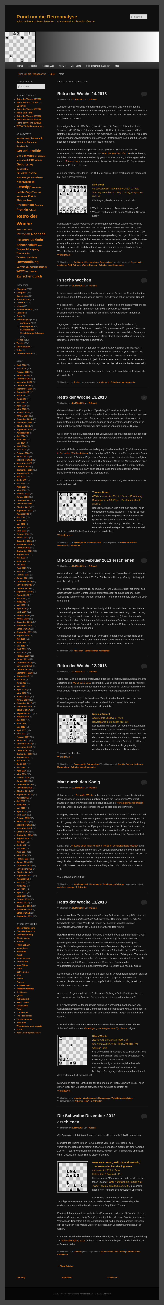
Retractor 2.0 (22, 999)
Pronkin (121, 764)
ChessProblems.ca (25, 931)
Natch (19, 968)
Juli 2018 (20, 679)
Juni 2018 (21, 683)
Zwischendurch (24, 353)
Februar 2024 (22, 453)
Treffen (77, 382)
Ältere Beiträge (65, 1266)
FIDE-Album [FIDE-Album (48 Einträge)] (35, 160)
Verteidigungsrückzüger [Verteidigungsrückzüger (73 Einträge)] (31, 267)
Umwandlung (63, 767)
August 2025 (22, 392)
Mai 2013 (20, 889)
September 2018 (24, 673)
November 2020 (24, 585)
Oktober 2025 (23, 385)
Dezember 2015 (24, 784)
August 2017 (22, 716)
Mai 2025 (20, 402)
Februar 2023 (22, 493)
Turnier (20, 343)
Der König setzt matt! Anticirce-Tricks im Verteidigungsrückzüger (104, 845)
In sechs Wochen (74, 280)
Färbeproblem (27, 330)
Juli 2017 (20, 720)
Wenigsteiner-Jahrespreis (29, 1026)
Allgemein (78, 651)
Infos (117, 66)
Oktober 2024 (23, 426)
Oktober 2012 (23, 913)
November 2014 (24, 828)
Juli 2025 (20, 395)
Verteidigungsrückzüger (113, 884)
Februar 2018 (22, 696)
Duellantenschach (128, 542)
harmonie (21, 951)
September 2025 (24, 389)
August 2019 (22, 635)
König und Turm (24, 113)
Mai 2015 (20, 808)
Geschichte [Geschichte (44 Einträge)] (22, 169)
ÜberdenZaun (23, 346)
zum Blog (20, 1278)
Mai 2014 (20, 848)
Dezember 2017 (24, 703)
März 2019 (21, 652)
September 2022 (24, 510)
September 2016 (24, 754)
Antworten (75, 545)
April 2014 (21, 852)
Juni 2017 (21, 723)
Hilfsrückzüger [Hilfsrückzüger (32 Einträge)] (23, 178)
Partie (19, 316)
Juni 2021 (21, 561)
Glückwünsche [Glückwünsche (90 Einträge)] (26, 173)
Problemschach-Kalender (98, 66)
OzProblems (22, 972)
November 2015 (24, 788)
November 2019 (24, 625)
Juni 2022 (21, 520)
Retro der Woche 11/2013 (115, 153)
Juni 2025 (21, 399)
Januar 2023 (22, 497)
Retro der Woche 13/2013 (82, 397)
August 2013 (22, 879)
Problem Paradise (25, 989)
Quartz (19, 995)
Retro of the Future (134, 764)
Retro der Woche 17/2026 (28, 99)
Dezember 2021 (24, 541)
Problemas (21, 992)
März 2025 (21, 409)
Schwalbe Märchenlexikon (74, 453)
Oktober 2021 (23, 547)
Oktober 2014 (23, 832)
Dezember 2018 (24, 662)
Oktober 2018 (23, 669)
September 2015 (24, 794)
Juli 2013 (20, 882)
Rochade (93, 265)
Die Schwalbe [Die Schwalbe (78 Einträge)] (25, 155)
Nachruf (20, 313)
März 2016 (21, 774)
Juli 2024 (20, 436)
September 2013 (24, 875)
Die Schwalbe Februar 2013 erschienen (95, 560)
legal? (87, 1101)
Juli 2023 (20, 476)
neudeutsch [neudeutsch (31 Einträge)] (21, 196)
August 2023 (22, 473)
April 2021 (21, 568)
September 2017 (24, 713)
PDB (18, 975)
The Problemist (24, 1016)
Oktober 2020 (23, 588)
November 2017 (24, 706)
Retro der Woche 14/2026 (28, 119)
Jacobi (19, 955)
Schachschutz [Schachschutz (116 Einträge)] (26, 245)
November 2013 (24, 869)
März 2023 (21, 490)
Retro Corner (22, 1002)
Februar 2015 (22, 818)
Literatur (78, 1098)
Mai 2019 (20, 646)
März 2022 (21, 531)
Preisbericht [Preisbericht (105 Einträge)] (25, 204)
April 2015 (21, 811)
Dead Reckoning (24, 934)
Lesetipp (70, 887)
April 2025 (21, 406)
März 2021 (21, 571)
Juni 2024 (21, 439)
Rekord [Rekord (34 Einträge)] (32, 210)
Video (19, 350)
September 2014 (24, 835)
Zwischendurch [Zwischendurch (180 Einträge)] (29, 276)
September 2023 (24, 470)
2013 (52, 73)
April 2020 (21, 608)
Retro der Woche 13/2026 (28, 123)
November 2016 (24, 747)
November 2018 (24, 666)
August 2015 (22, 798)
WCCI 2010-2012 (82, 682)
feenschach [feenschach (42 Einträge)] (22, 160)
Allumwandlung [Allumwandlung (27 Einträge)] (23, 138)
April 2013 (21, 892)
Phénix (19, 978)
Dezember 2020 (24, 581)
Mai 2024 (20, 443)
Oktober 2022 (23, 507)
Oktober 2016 (23, 750)
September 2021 (24, 551)
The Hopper (22, 1012)
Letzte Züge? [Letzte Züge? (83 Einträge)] (25, 192)
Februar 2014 (22, 859)
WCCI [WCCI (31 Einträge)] (28, 271)
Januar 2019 (22, 659)
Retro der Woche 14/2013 (82, 93)
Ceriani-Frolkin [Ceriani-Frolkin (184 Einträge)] (28, 151)
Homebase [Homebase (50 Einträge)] (37, 177)
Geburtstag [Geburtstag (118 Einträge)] (24, 164)
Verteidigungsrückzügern (130, 802)
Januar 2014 (22, 862)
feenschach (74, 161)
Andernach (104, 382)
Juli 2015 (20, 801)
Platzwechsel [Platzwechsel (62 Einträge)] (24, 200)
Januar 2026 (22, 375)
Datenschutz (112, 1278)
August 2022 (22, 514)
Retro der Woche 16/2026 (28, 109)
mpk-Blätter (22, 965)
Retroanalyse (48, 66)
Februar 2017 (22, 737)
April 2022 (21, 527)
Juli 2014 (20, 842)
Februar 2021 (22, 575)
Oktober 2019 (23, 629)
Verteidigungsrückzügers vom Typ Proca (105, 1028)
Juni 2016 (21, 764)
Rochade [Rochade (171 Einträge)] (38, 234)
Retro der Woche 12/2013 (82, 665)
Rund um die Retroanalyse (46, 16)
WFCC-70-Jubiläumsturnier (29, 126)
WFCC (19, 1029)
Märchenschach (91, 262)
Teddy (19, 1009)
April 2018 (21, 689)
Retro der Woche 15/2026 (28, 116)
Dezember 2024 (24, 419)
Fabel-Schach (23, 945)
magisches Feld (64, 265)
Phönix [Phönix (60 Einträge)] (32, 196)
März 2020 (21, 612)
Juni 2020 (21, 602)
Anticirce (61, 887)
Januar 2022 (22, 537)
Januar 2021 (22, 578)
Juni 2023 (21, 480)
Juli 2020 (20, 598)
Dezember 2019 (24, 622)
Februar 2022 (22, 534)
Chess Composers (25, 928)
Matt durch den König (78, 781)
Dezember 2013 (24, 865)
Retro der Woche (80, 265)
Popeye (20, 982)
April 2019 (21, 649)
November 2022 (24, 503)
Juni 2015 (21, 804)
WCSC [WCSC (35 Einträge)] (34, 271)
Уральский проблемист (28, 1033)
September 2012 (24, 916)
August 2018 (22, 676)
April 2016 (21, 771)
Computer (21, 292)
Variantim (21, 1022)
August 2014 (22, 838)
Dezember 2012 (24, 906)
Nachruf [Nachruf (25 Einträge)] (37, 192)
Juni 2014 (21, 845)
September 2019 (24, 632)
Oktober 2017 (23, 710)
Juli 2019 (20, 639)
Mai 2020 (20, 605)
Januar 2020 (22, 619)
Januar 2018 (22, 700)
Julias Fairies (23, 958)
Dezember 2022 (24, 500)
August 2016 (22, 757)
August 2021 (22, 554)
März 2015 (21, 815)
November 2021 (24, 544)
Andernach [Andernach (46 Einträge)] (37, 138)
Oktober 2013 (23, 872)
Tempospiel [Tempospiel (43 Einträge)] (22, 249)
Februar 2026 (22, 372)
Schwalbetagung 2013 (73, 1240)
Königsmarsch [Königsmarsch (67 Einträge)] (25, 181)
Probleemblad (23, 985)
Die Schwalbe (106, 1252)
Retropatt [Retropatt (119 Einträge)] (23, 234)
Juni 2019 (21, 642)
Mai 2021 (20, 564)
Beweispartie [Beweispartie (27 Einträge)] (22, 146)
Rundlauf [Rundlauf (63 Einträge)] (22, 240)
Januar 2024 (22, 456)
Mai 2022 (20, 524)
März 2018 (21, 693)
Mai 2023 (20, 483)
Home (20, 66)
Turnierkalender (24, 1019)
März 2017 (21, 733)
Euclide (20, 941)
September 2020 (24, 591)
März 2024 (21, 449)
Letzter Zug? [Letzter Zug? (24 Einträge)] (37, 187)
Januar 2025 (22, 416)
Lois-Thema (119, 1252)
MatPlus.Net (22, 961)
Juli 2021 (20, 558)
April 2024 (21, 446)
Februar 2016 (22, 777)
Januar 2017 (22, 740)
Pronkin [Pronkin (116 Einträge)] (22, 209)
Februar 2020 (22, 615)
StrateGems (22, 1005)
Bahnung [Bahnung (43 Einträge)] (32, 142)
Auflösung (78, 262)
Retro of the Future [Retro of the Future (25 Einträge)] (24, 230)
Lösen (19, 306)
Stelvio (62, 66)
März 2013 (21, 896)
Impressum (67, 1278)
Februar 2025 (22, 412)
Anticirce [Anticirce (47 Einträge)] (21, 142)
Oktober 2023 (23, 466)
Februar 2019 (22, 656)
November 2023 (24, 463)
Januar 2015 (22, 821)
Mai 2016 (20, 767)
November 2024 (24, 422)
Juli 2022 (20, 517)
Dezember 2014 (24, 825)
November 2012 (24, 909)
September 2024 (24, 429)
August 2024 (22, 433)
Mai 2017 (20, 727)
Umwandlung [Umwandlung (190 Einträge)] (27, 262)
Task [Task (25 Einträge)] (40, 245)
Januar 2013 (22, 902)
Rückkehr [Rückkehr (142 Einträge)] (35, 239)
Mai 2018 (20, 686)
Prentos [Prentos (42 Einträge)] (39, 205)
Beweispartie (80, 542)
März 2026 (21, 368)
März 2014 (21, 855)
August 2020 (22, 595)
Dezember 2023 (24, 460)
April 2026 (21, 365)
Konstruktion (22, 299)
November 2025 (24, 382)
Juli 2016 (20, 760)
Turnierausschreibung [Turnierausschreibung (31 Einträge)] (26, 257)
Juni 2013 (21, 886)
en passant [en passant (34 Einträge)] (40, 156)
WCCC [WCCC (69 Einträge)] (20, 271)
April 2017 (21, 730)
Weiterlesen (65, 254)
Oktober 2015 (23, 791)
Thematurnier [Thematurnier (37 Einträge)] (23, 253)
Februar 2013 (22, 899)
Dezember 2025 (24, 378)
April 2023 (21, 487)
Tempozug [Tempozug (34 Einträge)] (34, 249)
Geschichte (76, 66)
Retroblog (32, 66)
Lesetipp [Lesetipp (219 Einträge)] (24, 187)
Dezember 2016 (24, 744)
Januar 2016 (22, 781)
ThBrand (93, 99)
